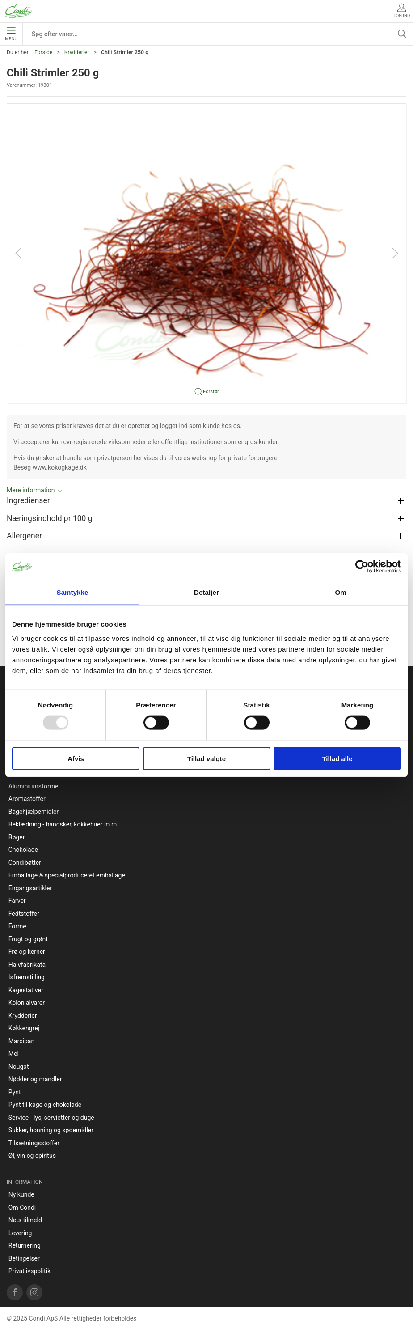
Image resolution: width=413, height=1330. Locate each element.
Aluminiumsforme (33, 786)
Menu (11, 34)
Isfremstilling (26, 977)
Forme (17, 926)
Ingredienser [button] (28, 500)
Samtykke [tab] (72, 592)
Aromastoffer (27, 798)
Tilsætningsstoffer (33, 1143)
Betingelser (24, 1258)
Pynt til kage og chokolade (44, 1104)
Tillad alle (337, 758)
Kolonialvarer (26, 1002)
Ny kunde (21, 1194)
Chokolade (23, 849)
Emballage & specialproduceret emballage (66, 875)
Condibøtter (24, 862)
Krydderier (76, 52)
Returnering (24, 1245)
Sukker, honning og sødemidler (50, 1130)
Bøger (16, 837)
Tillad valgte (206, 758)
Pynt (14, 1092)
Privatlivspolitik (29, 1271)
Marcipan (21, 1041)
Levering (20, 1233)
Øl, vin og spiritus (32, 1155)
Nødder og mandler (35, 1079)
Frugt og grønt (28, 939)
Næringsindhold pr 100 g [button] (50, 518)
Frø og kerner (26, 951)
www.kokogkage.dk (60, 467)
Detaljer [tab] (206, 592)
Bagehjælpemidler (33, 811)
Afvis (75, 758)
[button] (206, 252)
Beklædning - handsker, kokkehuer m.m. (63, 824)
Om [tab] (340, 592)
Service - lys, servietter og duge (51, 1117)
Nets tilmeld (25, 1220)
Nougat (18, 1066)
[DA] (18, 11)
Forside (43, 52)
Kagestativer (25, 990)
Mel (13, 1053)
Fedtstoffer (23, 913)
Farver (17, 900)
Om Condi (22, 1207)
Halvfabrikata (27, 964)
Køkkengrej (23, 1028)
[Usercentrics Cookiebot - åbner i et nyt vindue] (362, 566)
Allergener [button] (24, 535)
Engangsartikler (30, 888)
